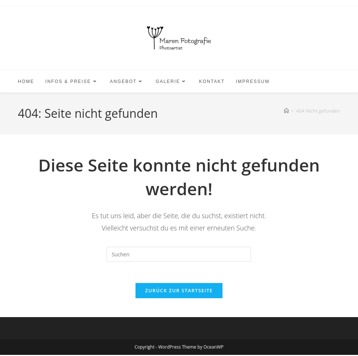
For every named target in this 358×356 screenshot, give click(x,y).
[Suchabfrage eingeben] (179, 254)
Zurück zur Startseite (179, 291)
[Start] (286, 110)
